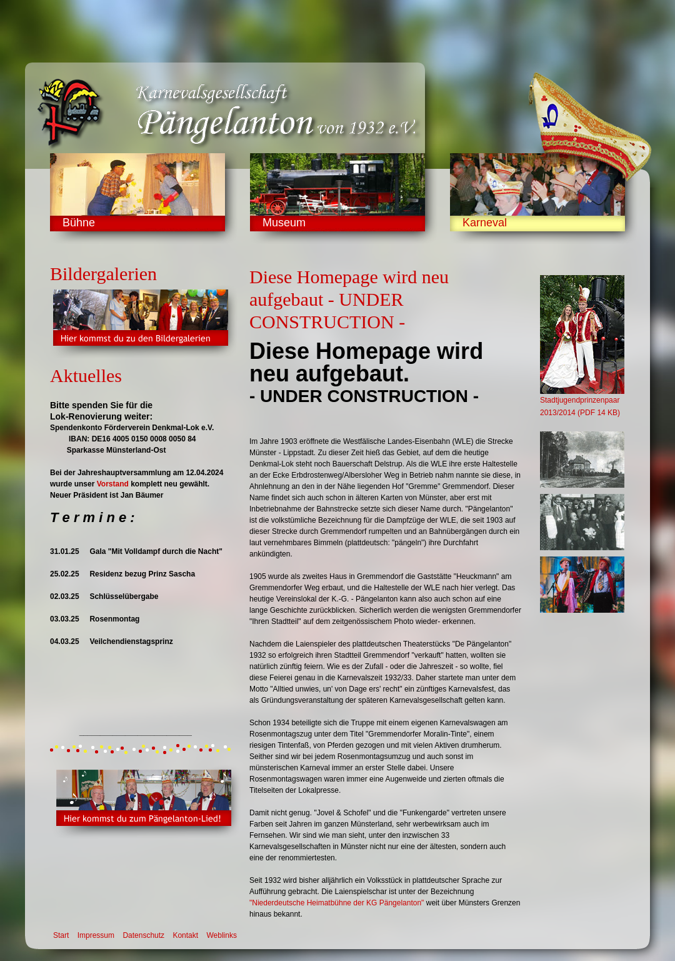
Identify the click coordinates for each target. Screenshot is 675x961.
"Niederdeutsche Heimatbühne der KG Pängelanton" (336, 902)
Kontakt (185, 935)
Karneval (484, 222)
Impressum (96, 935)
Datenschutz (143, 935)
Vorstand (113, 484)
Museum (284, 222)
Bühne (78, 222)
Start (61, 935)
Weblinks (221, 935)
